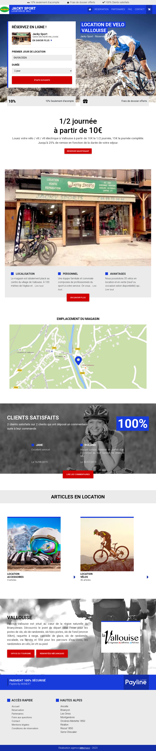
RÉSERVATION (101, 9)
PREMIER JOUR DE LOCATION (28, 51)
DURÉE (16, 64)
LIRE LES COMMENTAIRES (78, 474)
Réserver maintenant (78, 151)
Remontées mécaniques (52, 653)
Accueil (16, 706)
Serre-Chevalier (68, 732)
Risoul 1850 (66, 728)
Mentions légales (21, 724)
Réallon (64, 724)
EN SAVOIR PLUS (42, 40)
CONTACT (140, 9)
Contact (16, 721)
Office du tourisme (21, 653)
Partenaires (18, 713)
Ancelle (64, 706)
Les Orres (65, 713)
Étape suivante (42, 80)
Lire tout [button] (39, 285)
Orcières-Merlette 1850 (72, 721)
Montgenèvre (67, 717)
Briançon (65, 710)
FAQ (130, 9)
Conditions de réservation (25, 728)
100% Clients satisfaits (115, 2)
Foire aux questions (22, 717)
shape (85, 747)
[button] (12, 217)
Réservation (18, 710)
